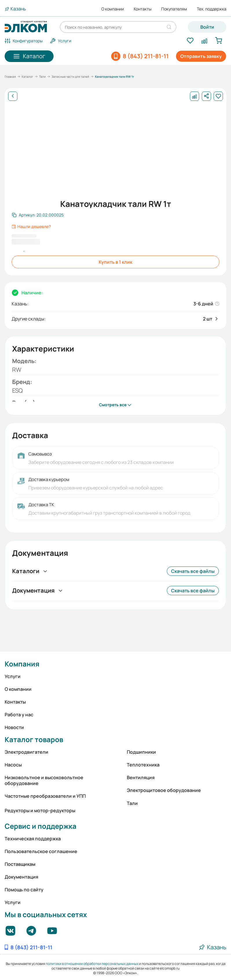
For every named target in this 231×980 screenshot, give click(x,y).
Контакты (142, 9)
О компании (112, 9)
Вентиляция (141, 777)
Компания (22, 663)
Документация (21, 877)
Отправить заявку (201, 56)
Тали (42, 76)
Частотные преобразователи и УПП (45, 796)
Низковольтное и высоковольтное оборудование (44, 780)
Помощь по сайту (24, 889)
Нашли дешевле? (31, 226)
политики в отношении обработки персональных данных (92, 963)
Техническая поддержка (33, 838)
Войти (207, 27)
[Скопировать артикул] (38, 215)
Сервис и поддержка (40, 826)
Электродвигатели (26, 752)
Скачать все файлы (192, 571)
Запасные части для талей (70, 76)
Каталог (27, 76)
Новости (14, 727)
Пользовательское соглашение (41, 851)
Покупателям (174, 9)
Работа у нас (19, 714)
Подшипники (141, 752)
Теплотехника (143, 765)
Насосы (13, 765)
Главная (10, 76)
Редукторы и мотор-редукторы (40, 810)
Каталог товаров (34, 739)
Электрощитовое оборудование (164, 790)
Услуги (13, 676)
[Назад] (12, 96)
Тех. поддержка (211, 9)
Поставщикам (20, 864)
